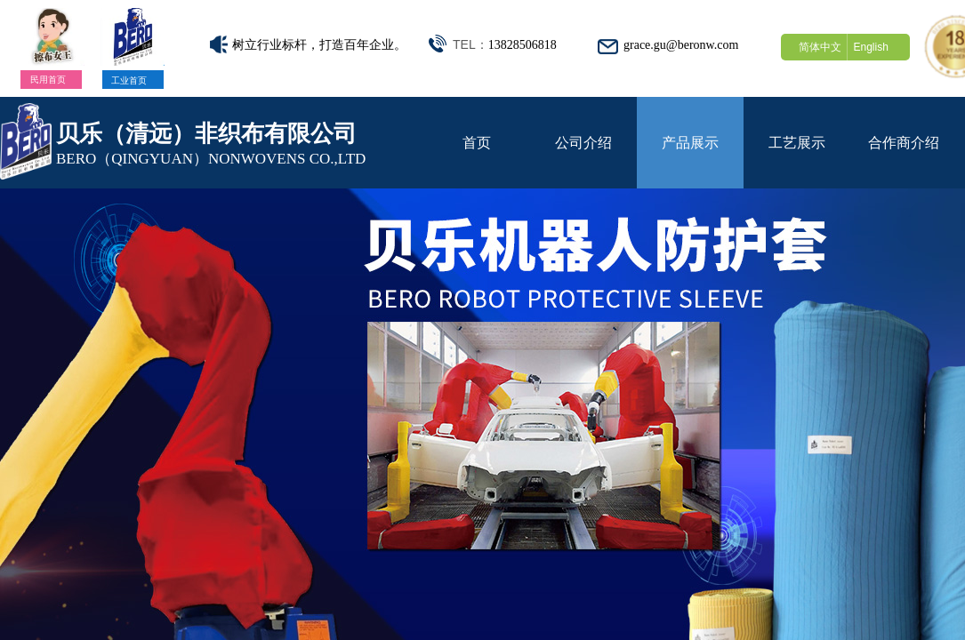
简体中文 (820, 47)
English (870, 47)
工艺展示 (796, 142)
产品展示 (690, 142)
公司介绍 (583, 142)
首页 (476, 142)
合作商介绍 (903, 142)
